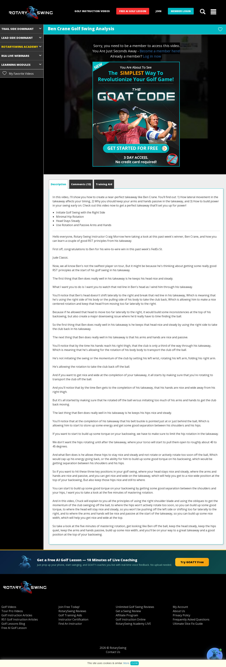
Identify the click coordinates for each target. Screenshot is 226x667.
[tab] (58, 184)
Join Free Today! (68, 607)
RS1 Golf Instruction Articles (19, 619)
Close (134, 663)
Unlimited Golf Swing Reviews (135, 607)
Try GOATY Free (192, 562)
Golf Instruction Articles (16, 615)
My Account (180, 607)
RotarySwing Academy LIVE (133, 624)
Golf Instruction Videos (92, 11)
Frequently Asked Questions (191, 619)
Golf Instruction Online (131, 619)
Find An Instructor (70, 624)
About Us (179, 611)
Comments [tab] (81, 184)
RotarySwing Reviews (72, 611)
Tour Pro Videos (12, 611)
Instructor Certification (73, 619)
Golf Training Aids (70, 615)
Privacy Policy (181, 615)
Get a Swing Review (128, 611)
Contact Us (113, 652)
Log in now (152, 56)
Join (158, 11)
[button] (213, 11)
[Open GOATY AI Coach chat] (215, 656)
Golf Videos (8, 607)
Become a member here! (160, 51)
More (126, 663)
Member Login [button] (181, 11)
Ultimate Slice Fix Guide (188, 624)
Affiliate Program (127, 615)
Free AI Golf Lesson (132, 11)
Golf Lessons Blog (13, 624)
